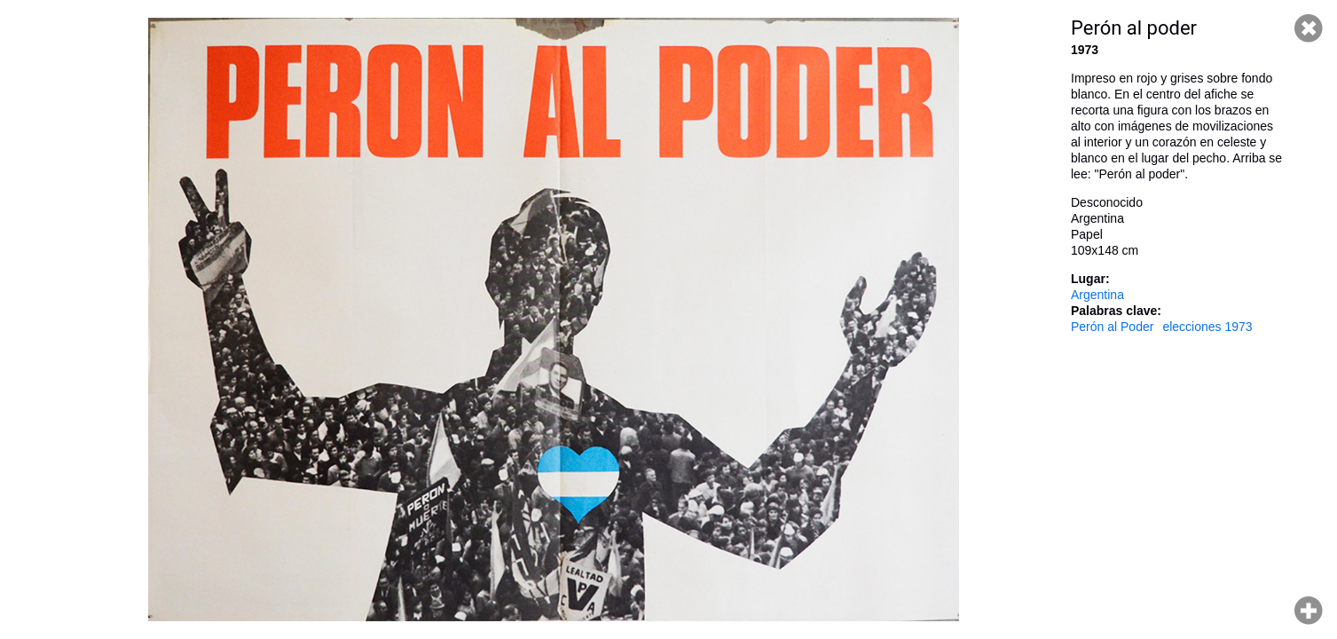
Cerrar (1308, 28)
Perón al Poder (1112, 327)
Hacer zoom (1308, 610)
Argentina (1097, 295)
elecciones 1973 (1207, 327)
